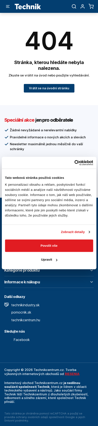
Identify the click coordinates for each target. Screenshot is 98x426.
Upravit (49, 259)
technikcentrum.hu (22, 320)
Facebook (17, 340)
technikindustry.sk (22, 305)
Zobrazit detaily (73, 232)
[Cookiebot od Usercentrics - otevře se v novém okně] (74, 163)
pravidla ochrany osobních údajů (26, 417)
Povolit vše (49, 245)
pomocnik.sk (17, 312)
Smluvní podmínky (16, 420)
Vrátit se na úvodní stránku (49, 88)
